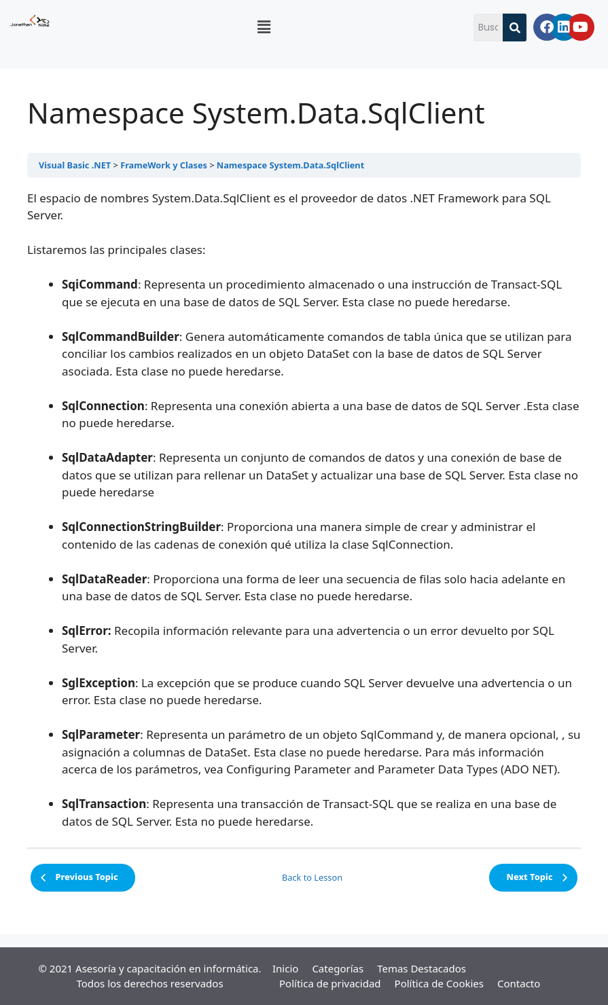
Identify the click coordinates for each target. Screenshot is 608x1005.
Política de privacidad (330, 983)
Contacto (518, 983)
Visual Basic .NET (75, 165)
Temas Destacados (421, 968)
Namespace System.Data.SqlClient (290, 165)
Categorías (337, 968)
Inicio (285, 968)
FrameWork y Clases (163, 165)
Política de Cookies (439, 983)
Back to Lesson (312, 877)
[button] (263, 26)
